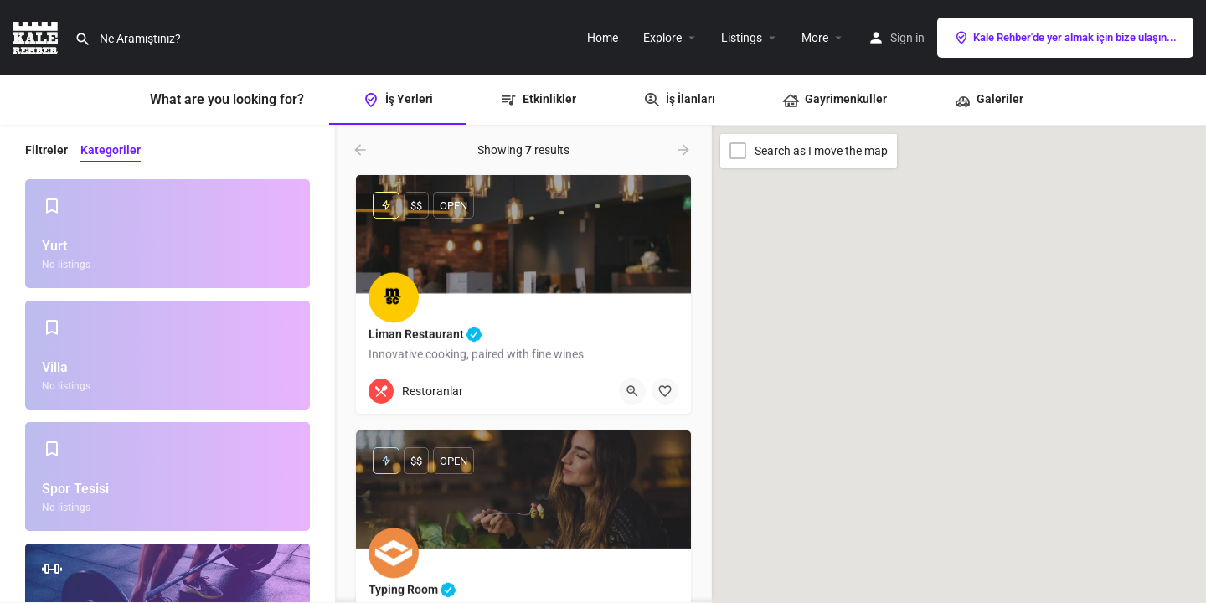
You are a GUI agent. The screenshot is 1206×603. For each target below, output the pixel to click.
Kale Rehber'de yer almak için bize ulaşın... (1065, 37)
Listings (741, 37)
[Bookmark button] (665, 391)
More (814, 37)
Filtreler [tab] (46, 150)
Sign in (907, 37)
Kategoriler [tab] (110, 150)
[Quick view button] (632, 391)
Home (602, 37)
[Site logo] (37, 36)
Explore (662, 37)
